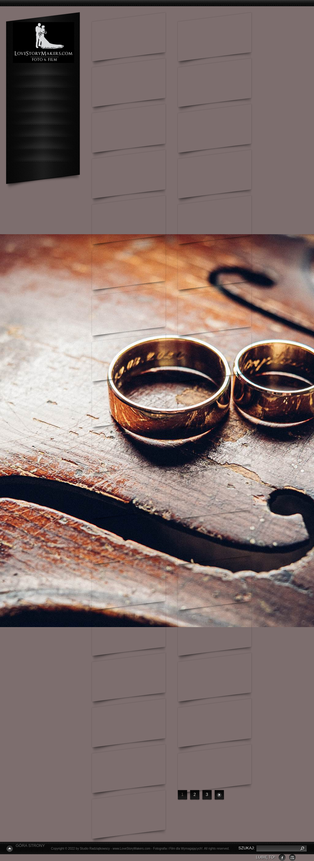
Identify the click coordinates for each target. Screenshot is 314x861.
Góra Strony (30, 845)
